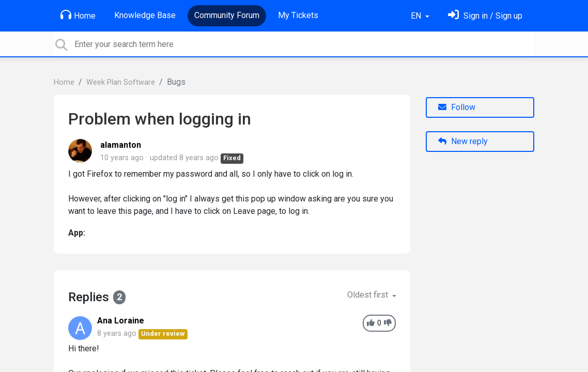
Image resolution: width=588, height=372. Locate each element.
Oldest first (368, 295)
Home (78, 15)
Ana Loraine (120, 321)
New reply (463, 141)
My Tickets (298, 15)
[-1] (388, 323)
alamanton (120, 145)
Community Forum (226, 15)
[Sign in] (485, 15)
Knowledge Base (145, 15)
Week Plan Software (120, 82)
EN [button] (417, 16)
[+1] (371, 323)
